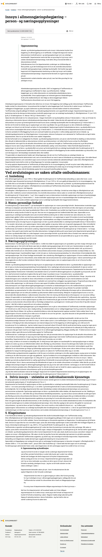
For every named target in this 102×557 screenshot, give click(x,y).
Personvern (84, 530)
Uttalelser (13, 9)
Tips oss (62, 551)
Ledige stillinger (64, 537)
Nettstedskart (84, 537)
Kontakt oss (63, 544)
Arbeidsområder (64, 533)
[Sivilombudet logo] (9, 3)
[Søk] (89, 3)
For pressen (63, 547)
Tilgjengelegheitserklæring (87, 533)
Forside (7, 9)
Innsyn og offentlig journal (66, 540)
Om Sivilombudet (64, 530)
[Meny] (97, 3)
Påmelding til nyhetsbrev (87, 544)
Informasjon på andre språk (88, 540)
